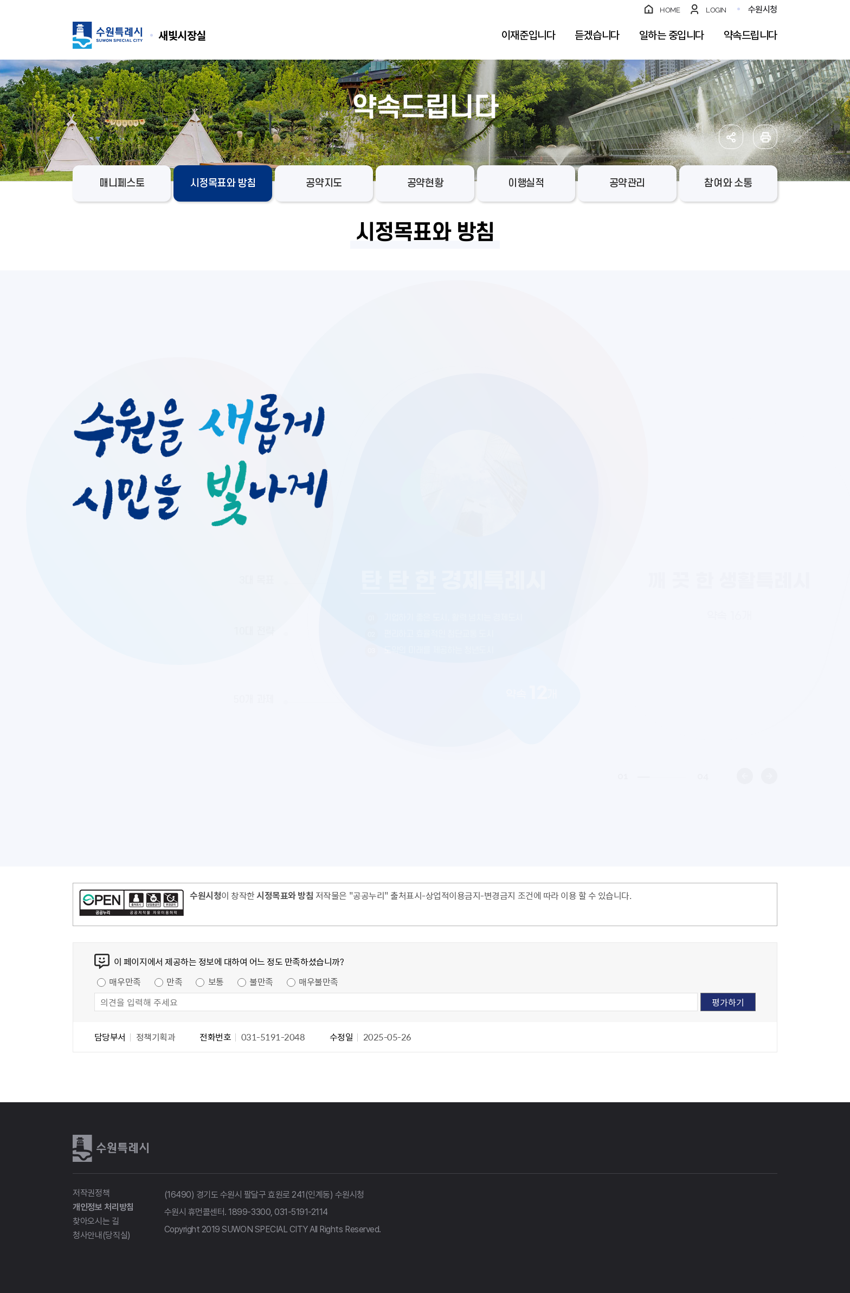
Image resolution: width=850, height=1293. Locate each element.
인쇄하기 (765, 137)
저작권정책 (91, 1193)
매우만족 (124, 981)
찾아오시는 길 (96, 1221)
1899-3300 (249, 1212)
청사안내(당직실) (102, 1235)
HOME (670, 10)
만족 (174, 981)
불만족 (261, 981)
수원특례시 (111, 1148)
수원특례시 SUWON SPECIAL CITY (182, 35)
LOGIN (716, 10)
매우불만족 (318, 981)
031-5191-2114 (301, 1212)
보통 (216, 981)
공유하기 (731, 137)
